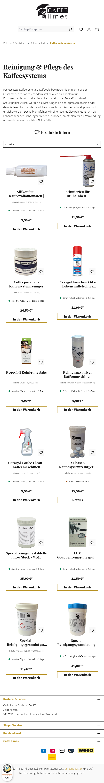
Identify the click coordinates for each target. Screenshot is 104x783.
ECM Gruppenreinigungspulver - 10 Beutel (77, 555)
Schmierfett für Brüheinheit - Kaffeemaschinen (77, 194)
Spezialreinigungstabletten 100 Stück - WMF (26, 555)
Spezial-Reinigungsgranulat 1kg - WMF (77, 642)
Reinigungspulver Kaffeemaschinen (77, 374)
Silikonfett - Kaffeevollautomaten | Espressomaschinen (26, 194)
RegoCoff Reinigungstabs (26, 372)
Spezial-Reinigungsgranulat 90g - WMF (26, 642)
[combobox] (42, 29)
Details (77, 500)
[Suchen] (70, 29)
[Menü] (7, 26)
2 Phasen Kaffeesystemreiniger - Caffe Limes (77, 465)
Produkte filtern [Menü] (52, 132)
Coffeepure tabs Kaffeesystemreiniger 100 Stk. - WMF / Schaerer (26, 284)
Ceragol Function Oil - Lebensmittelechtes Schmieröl (78, 284)
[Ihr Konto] (89, 29)
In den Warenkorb (26, 229)
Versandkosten (74, 768)
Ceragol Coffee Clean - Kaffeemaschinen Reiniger (26, 465)
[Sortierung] (52, 144)
